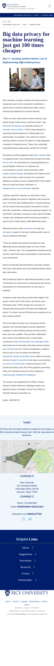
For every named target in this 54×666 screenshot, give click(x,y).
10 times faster (13, 349)
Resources (34, 602)
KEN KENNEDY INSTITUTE (22, 15)
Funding (24, 602)
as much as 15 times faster (14, 364)
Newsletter (34, 514)
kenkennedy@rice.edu (30, 507)
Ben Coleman (40, 155)
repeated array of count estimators (17, 188)
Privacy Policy (21, 614)
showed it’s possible (18, 360)
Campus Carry (42, 614)
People (15, 602)
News (36, 15)
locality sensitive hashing (13, 174)
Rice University (13, 4)
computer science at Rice (13, 130)
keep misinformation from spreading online (31, 342)
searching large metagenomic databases (19, 375)
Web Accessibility (32, 614)
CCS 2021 (9, 163)
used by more (31, 228)
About (8, 602)
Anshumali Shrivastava (12, 126)
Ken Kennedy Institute (16, 6)
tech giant (7, 232)
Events (44, 602)
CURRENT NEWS (47, 15)
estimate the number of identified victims (19, 356)
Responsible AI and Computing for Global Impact (21, 8)
